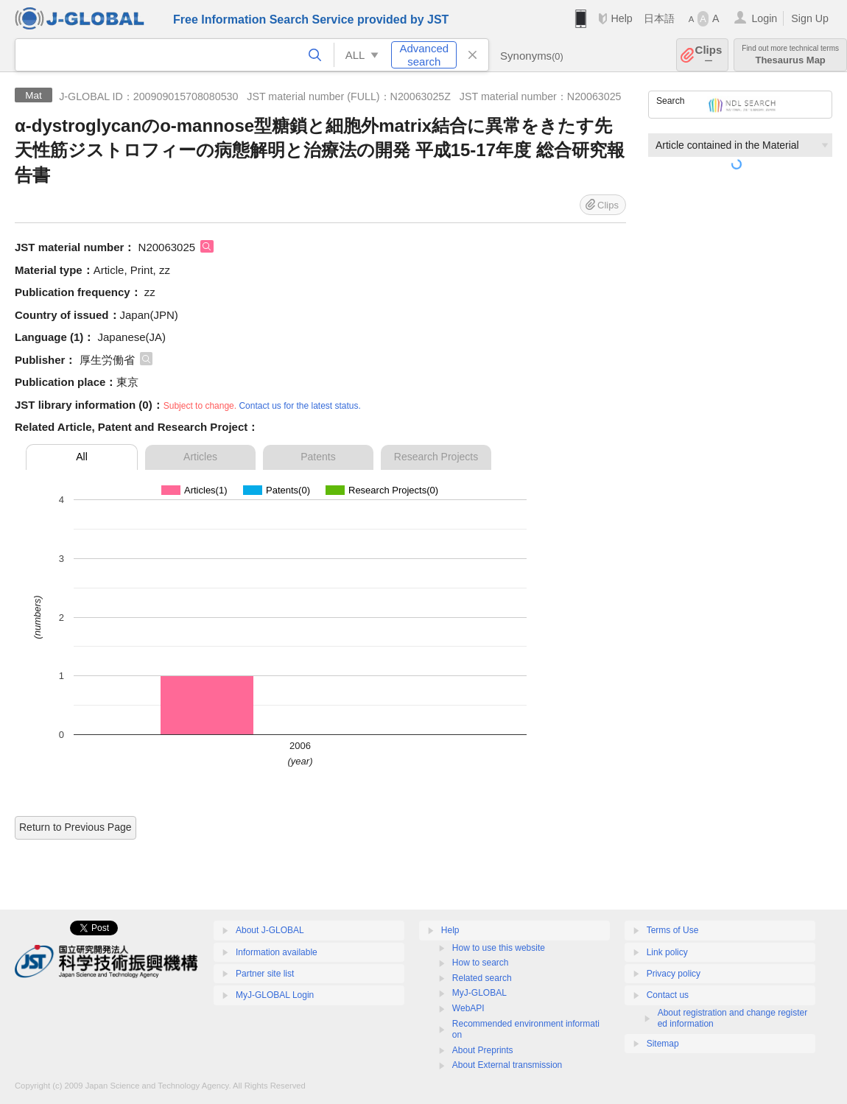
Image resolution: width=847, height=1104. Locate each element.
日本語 (659, 18)
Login (764, 18)
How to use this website (498, 948)
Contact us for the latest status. (299, 406)
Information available (276, 952)
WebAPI (468, 1008)
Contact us (668, 995)
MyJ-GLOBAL (479, 993)
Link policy (667, 952)
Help (621, 18)
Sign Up (810, 18)
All (82, 457)
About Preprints (482, 1050)
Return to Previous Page (75, 827)
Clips (709, 54)
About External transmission (507, 1065)
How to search (480, 962)
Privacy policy (673, 973)
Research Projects (436, 457)
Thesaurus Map (790, 55)
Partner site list (265, 973)
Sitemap (663, 1043)
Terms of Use (673, 930)
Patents (318, 457)
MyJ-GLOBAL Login (275, 995)
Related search (482, 978)
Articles (200, 457)
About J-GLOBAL (270, 930)
